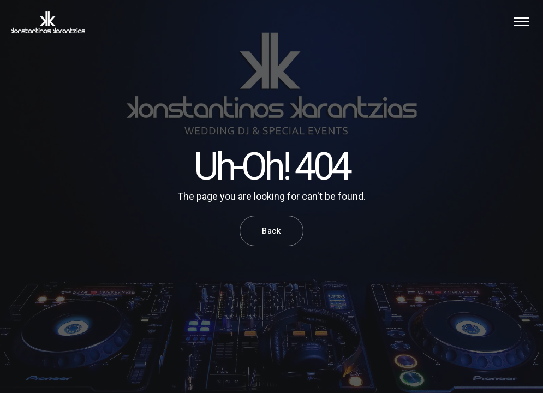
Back (271, 231)
